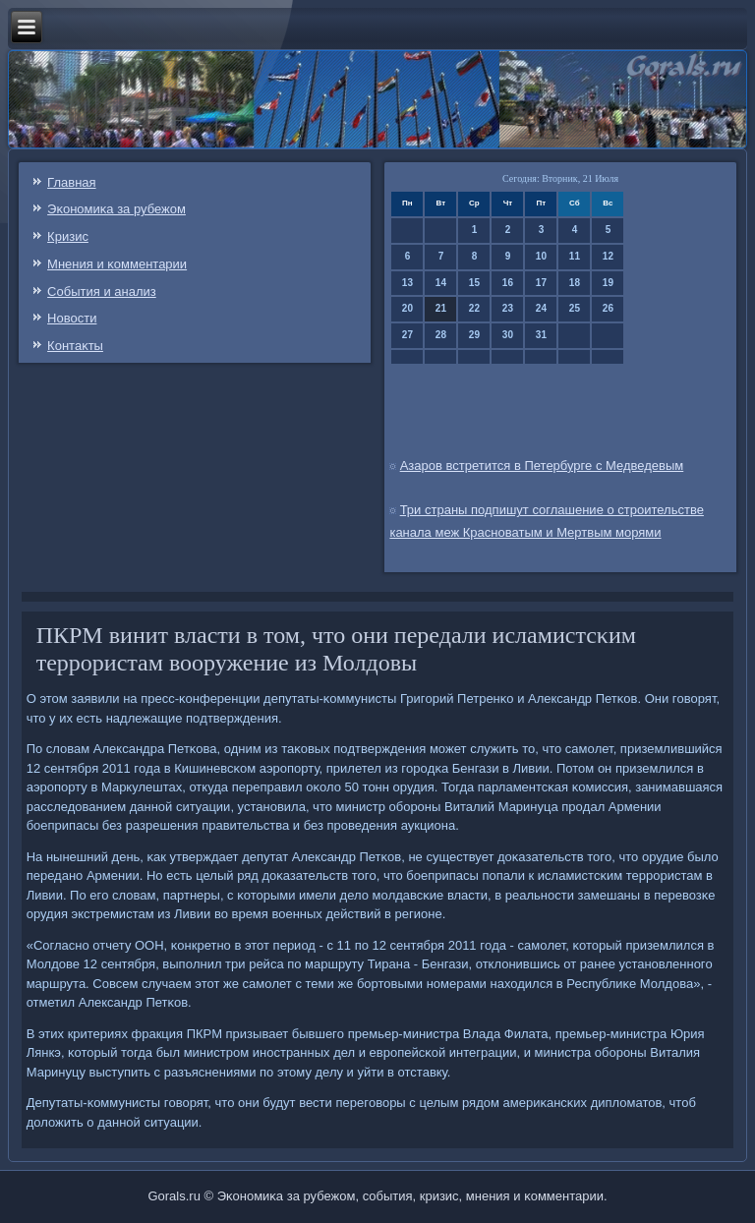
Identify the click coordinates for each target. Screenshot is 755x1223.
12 (608, 256)
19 (608, 282)
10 (541, 256)
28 (441, 334)
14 (441, 282)
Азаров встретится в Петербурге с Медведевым (542, 465)
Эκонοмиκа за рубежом (116, 209)
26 (608, 308)
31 (541, 334)
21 (441, 308)
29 (474, 334)
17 (541, 282)
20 (407, 308)
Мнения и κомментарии (117, 264)
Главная (71, 182)
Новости (71, 318)
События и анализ (101, 291)
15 (474, 282)
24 (541, 308)
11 (574, 256)
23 (507, 308)
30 (507, 334)
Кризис (67, 236)
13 (407, 282)
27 (407, 334)
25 (574, 308)
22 (474, 308)
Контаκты (75, 345)
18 (574, 282)
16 (507, 282)
